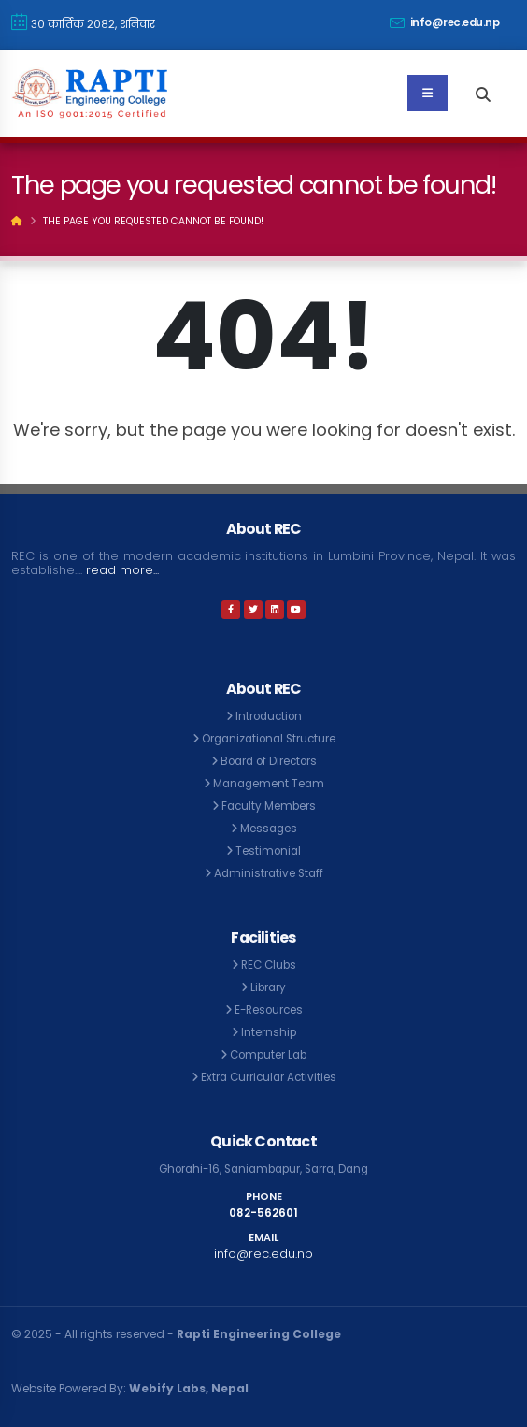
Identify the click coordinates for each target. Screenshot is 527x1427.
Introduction (268, 716)
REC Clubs (268, 965)
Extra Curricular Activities (268, 1077)
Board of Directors (269, 761)
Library (268, 987)
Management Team (268, 783)
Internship (268, 1032)
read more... (122, 570)
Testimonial (268, 850)
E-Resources (269, 1009)
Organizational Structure (268, 738)
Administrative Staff (268, 873)
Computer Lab (268, 1054)
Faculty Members (268, 806)
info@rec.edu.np (445, 22)
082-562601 (263, 1212)
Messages (268, 828)
